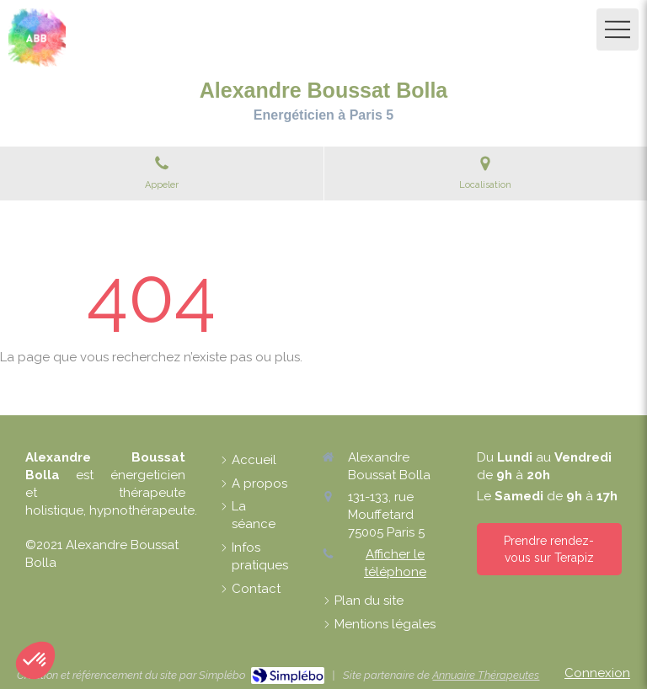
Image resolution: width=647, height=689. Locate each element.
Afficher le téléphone (395, 563)
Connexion (597, 673)
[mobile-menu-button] (617, 29)
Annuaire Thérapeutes (485, 675)
